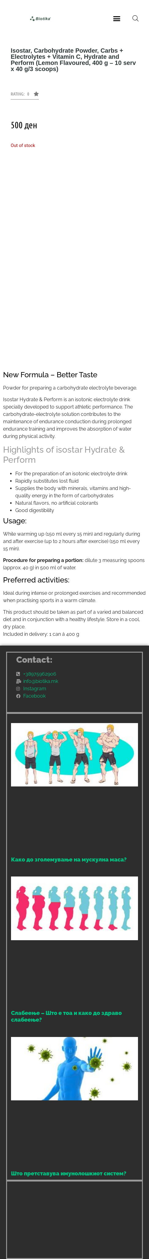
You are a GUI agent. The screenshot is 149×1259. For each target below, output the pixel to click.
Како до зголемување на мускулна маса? (69, 859)
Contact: (34, 660)
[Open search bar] (135, 18)
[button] (116, 18)
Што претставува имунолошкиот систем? (68, 1173)
